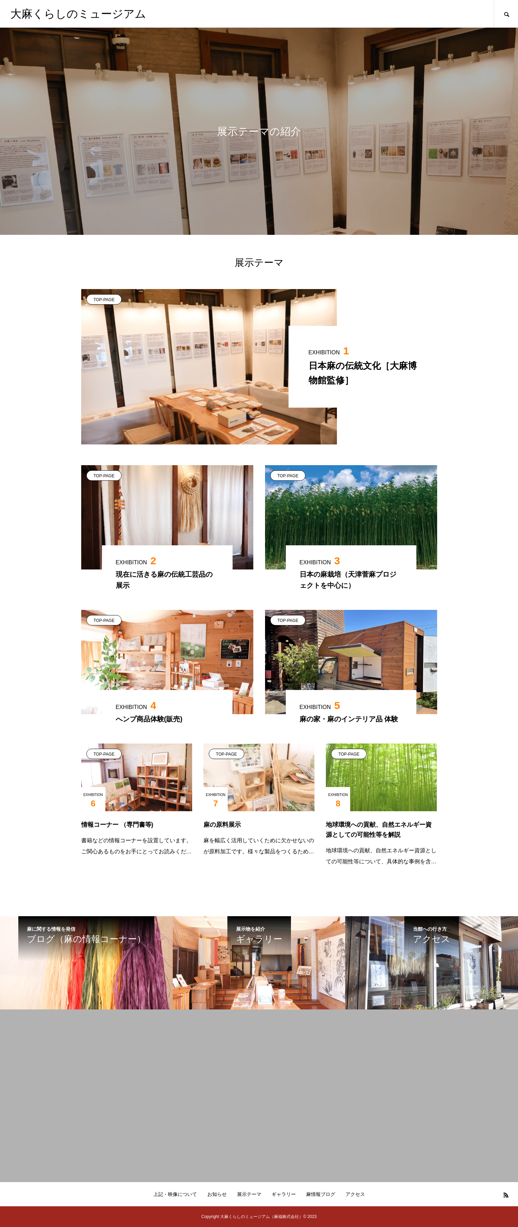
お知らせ (217, 1194)
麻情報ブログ (320, 1194)
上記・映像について (175, 1194)
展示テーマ (249, 1194)
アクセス (355, 1194)
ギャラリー (284, 1194)
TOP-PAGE (104, 299)
